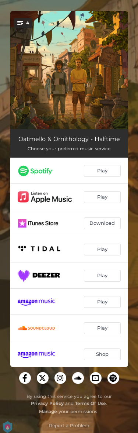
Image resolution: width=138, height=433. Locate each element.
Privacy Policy (47, 403)
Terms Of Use (90, 403)
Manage (48, 411)
